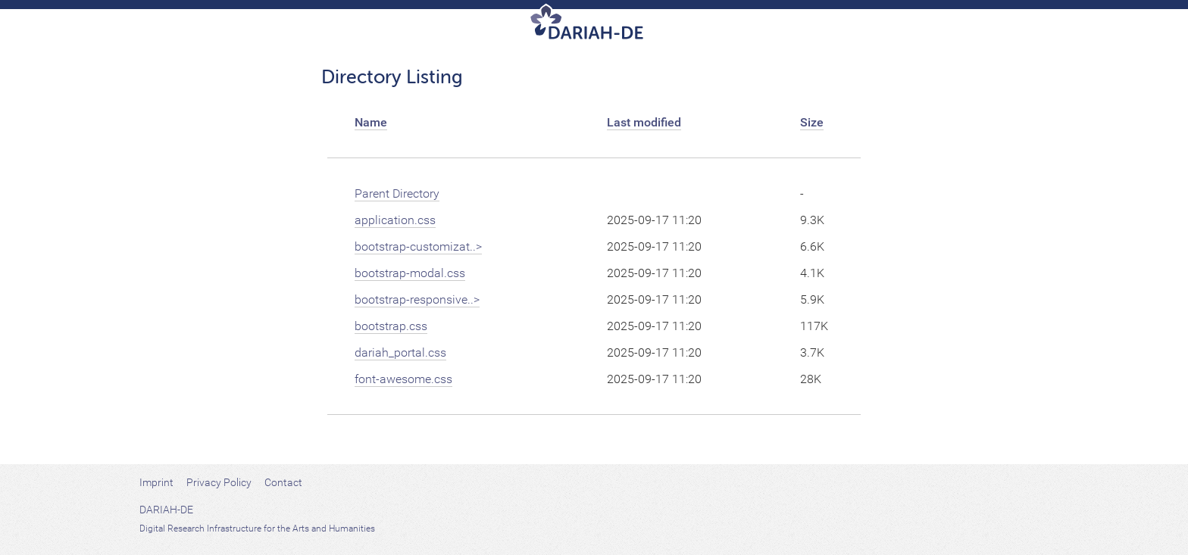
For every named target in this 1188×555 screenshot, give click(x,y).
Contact (283, 482)
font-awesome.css (403, 379)
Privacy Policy (219, 482)
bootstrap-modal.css (410, 273)
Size (812, 122)
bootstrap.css (391, 326)
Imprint (156, 482)
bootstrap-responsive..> (417, 299)
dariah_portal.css (400, 352)
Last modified (644, 122)
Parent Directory (397, 193)
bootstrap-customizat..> (418, 246)
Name (371, 122)
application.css (395, 220)
